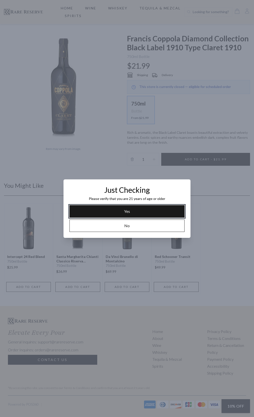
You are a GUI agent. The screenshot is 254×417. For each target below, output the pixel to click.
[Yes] (127, 211)
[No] (127, 226)
